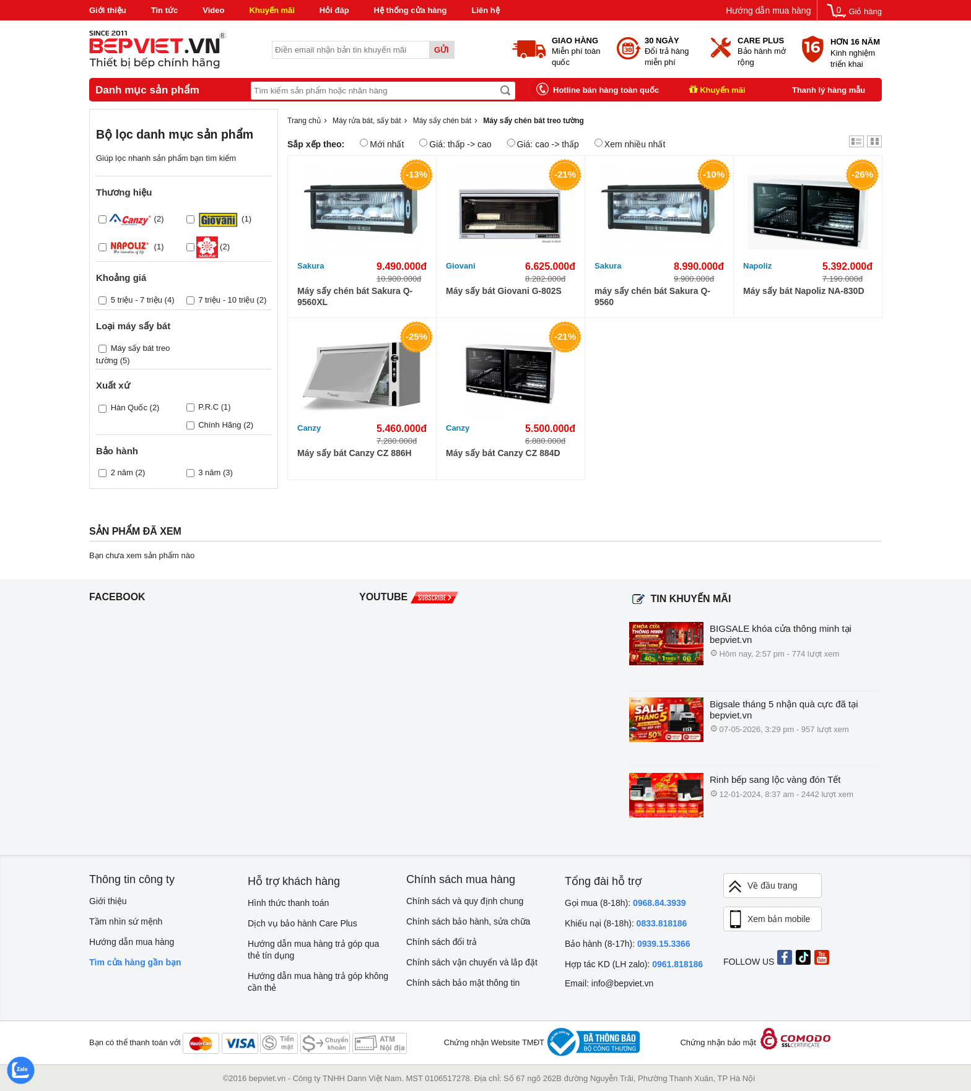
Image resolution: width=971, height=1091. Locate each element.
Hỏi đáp (334, 10)
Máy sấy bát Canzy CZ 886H (354, 453)
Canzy (309, 428)
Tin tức (164, 10)
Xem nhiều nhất (630, 144)
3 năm (209, 472)
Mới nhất (382, 144)
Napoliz (757, 265)
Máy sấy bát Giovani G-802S (504, 291)
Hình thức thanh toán (288, 903)
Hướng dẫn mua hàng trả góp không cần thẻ (318, 982)
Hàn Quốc (129, 407)
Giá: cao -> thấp (543, 144)
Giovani (461, 265)
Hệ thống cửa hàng (410, 10)
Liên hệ (485, 10)
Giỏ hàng (865, 11)
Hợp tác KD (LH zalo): (634, 964)
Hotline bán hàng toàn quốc (606, 90)
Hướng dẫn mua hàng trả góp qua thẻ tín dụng (313, 949)
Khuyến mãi (271, 10)
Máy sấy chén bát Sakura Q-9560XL (354, 296)
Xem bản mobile (768, 919)
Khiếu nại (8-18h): (626, 923)
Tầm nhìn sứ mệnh (125, 921)
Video (213, 10)
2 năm (122, 472)
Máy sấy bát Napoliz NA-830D (803, 291)
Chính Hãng (219, 424)
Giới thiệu (107, 10)
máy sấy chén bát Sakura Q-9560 (652, 296)
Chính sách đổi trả (441, 942)
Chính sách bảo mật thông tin (463, 983)
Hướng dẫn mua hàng (768, 10)
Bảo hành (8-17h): (627, 944)
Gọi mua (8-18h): (625, 903)
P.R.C (208, 407)
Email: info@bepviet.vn (609, 983)
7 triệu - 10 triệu (226, 299)
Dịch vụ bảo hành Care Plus (302, 923)
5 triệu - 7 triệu (136, 299)
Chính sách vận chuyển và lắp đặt (472, 962)
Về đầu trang (762, 886)
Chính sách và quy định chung (464, 901)
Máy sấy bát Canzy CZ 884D (503, 453)
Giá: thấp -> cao (455, 144)
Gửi (441, 49)
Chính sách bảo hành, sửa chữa (468, 921)
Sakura (310, 265)
